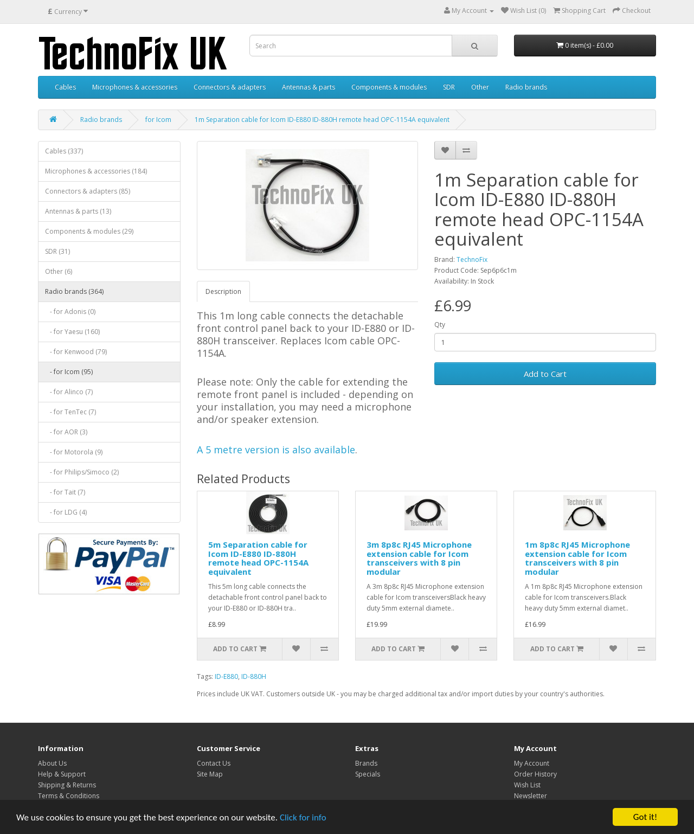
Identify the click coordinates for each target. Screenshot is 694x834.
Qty (439, 324)
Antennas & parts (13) (78, 211)
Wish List (527, 785)
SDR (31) (57, 251)
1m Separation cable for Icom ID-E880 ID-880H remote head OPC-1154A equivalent (322, 119)
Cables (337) (64, 151)
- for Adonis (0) (70, 311)
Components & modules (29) (89, 231)
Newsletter (530, 795)
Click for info (303, 817)
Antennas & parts (308, 87)
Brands (366, 763)
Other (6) (58, 271)
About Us (52, 763)
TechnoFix (472, 259)
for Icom (158, 119)
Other (480, 87)
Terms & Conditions (68, 795)
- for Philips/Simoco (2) (82, 472)
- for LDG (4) (66, 512)
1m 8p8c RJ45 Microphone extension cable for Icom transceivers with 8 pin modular (577, 558)
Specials (367, 774)
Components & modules (389, 87)
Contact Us (213, 763)
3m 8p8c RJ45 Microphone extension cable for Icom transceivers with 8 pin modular (419, 558)
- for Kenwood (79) (76, 351)
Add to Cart (545, 373)
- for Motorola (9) (73, 452)
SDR (449, 87)
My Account (531, 763)
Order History (535, 774)
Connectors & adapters (230, 87)
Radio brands (526, 87)
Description (223, 291)
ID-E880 (226, 676)
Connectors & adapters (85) (87, 191)
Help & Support (62, 774)
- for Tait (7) (65, 492)
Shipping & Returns (67, 785)
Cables (65, 87)
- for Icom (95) (69, 371)
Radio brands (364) (74, 291)
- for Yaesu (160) (72, 331)
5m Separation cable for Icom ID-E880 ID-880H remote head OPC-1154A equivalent (258, 558)
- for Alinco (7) (69, 391)
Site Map (210, 774)
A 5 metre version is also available (276, 449)
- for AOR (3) (66, 432)
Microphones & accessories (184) (96, 171)
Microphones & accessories (134, 87)
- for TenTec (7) (70, 411)
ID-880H (253, 676)
